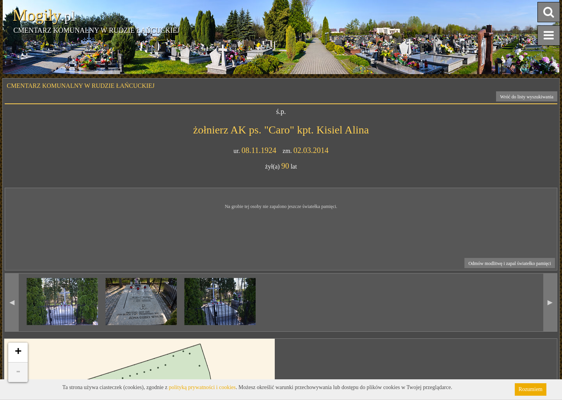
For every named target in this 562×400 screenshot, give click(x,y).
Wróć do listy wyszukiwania (526, 97)
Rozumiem (530, 389)
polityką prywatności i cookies (202, 387)
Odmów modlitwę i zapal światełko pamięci (509, 263)
